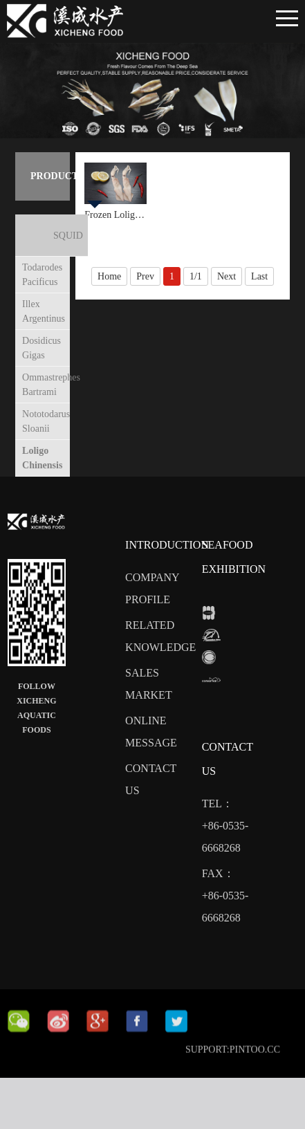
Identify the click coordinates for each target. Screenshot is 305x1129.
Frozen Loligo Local (115, 215)
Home (109, 276)
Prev (145, 276)
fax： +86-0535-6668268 (225, 904)
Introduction (167, 553)
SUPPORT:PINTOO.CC (232, 1071)
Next (226, 276)
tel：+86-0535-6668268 (225, 834)
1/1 (196, 276)
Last (259, 276)
